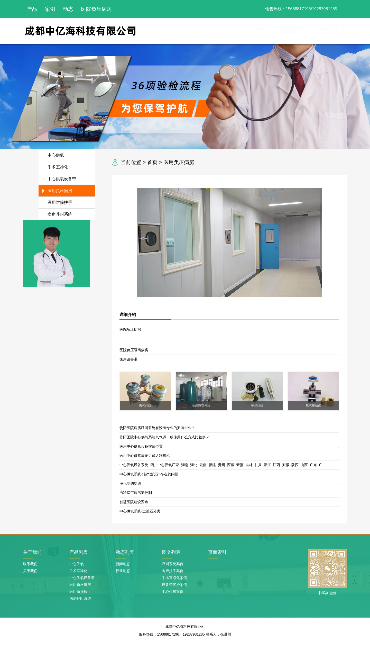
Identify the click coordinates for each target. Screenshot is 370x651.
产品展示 (249, 30)
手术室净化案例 (174, 578)
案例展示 (277, 30)
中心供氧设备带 (62, 179)
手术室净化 (58, 167)
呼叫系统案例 (172, 564)
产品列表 (78, 552)
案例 (50, 9)
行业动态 (123, 571)
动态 (68, 9)
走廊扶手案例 (172, 571)
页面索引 (217, 552)
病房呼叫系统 (60, 214)
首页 (152, 162)
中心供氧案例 (172, 592)
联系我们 (333, 30)
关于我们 (222, 30)
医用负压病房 (178, 162)
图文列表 (171, 552)
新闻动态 (305, 30)
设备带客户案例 (174, 585)
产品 (32, 9)
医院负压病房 (96, 9)
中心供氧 (56, 155)
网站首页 (194, 30)
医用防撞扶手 (60, 202)
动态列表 (125, 552)
